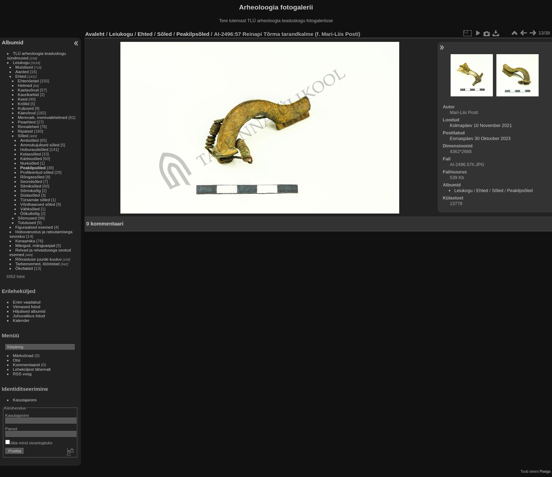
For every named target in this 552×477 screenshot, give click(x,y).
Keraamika (25, 240)
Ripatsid (25, 131)
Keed (22, 99)
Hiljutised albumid (29, 311)
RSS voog (22, 373)
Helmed (25, 85)
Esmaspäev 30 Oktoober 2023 (480, 138)
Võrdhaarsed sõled (37, 204)
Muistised (24, 67)
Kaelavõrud (28, 90)
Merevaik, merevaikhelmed (43, 117)
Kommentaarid (26, 364)
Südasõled (30, 195)
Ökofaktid (24, 268)
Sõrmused (27, 218)
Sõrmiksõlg (30, 190)
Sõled (23, 135)
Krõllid (24, 103)
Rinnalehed (28, 126)
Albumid (12, 42)
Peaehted (27, 122)
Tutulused (27, 222)
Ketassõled (30, 154)
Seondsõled (31, 181)
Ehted (20, 76)
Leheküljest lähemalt (32, 369)
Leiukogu (21, 62)
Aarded (22, 71)
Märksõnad (23, 355)
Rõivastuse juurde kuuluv (38, 259)
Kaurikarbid (28, 94)
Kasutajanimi (25, 400)
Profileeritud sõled (37, 172)
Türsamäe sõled (35, 199)
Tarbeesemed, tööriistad (37, 263)
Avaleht (95, 34)
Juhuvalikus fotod (29, 315)
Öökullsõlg (30, 213)
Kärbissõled (31, 158)
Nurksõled (29, 163)
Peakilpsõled (33, 167)
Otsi (16, 360)
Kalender (21, 320)
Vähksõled (30, 208)
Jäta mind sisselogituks (28, 442)
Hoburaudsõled (34, 149)
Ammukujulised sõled (39, 144)
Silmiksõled (31, 186)
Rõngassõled (32, 176)
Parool (11, 428)
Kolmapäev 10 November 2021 (481, 125)
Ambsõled (29, 140)
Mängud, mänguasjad (35, 245)
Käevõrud (27, 112)
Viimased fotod (26, 306)
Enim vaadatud (27, 302)
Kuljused (26, 108)
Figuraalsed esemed (34, 227)
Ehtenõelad (28, 80)
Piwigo (545, 471)
